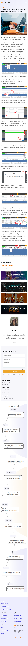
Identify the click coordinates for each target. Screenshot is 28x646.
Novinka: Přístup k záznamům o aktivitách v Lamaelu (14, 309)
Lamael (2, 7)
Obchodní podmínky (5, 606)
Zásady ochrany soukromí (6, 608)
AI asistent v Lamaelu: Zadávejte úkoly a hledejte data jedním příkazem (14, 275)
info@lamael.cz (4, 603)
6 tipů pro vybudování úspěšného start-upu (14, 287)
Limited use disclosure (6, 609)
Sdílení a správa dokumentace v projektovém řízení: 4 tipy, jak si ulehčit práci (14, 298)
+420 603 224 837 (5, 605)
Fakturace (3, 265)
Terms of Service (15, 376)
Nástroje (8, 265)
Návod (11, 265)
